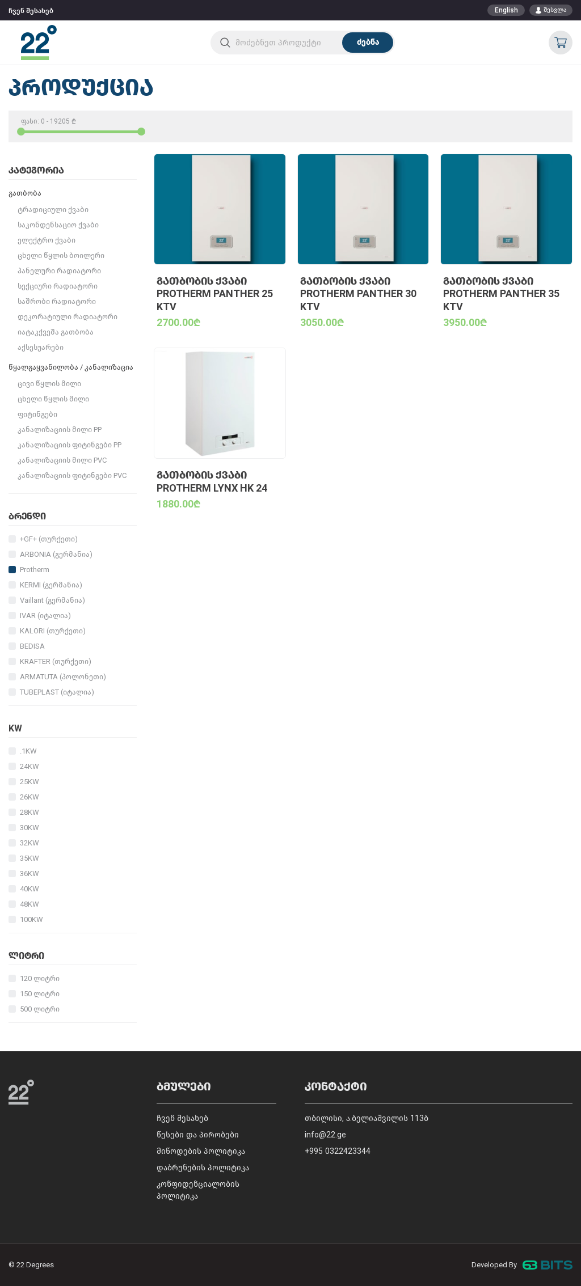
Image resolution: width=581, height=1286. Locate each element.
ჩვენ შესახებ (31, 11)
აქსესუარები (41, 347)
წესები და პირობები (198, 1135)
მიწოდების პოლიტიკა (201, 1151)
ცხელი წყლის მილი (53, 399)
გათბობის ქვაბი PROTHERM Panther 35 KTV (501, 294)
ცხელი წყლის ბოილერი (61, 255)
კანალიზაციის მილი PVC (62, 460)
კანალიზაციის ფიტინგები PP (69, 445)
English (506, 10)
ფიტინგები (37, 414)
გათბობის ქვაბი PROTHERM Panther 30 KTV (358, 294)
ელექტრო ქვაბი (46, 240)
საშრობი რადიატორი (57, 301)
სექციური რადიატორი (58, 286)
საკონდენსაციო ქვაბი (58, 225)
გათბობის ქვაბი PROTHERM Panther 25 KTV (215, 294)
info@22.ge (325, 1135)
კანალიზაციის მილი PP (60, 429)
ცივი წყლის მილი (49, 383)
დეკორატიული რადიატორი (67, 316)
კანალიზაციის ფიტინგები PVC (72, 475)
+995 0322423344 (338, 1151)
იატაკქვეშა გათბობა (56, 332)
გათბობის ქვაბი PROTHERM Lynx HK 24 (212, 481)
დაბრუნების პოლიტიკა (203, 1168)
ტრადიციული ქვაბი (53, 209)
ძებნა (368, 42)
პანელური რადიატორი (59, 270)
